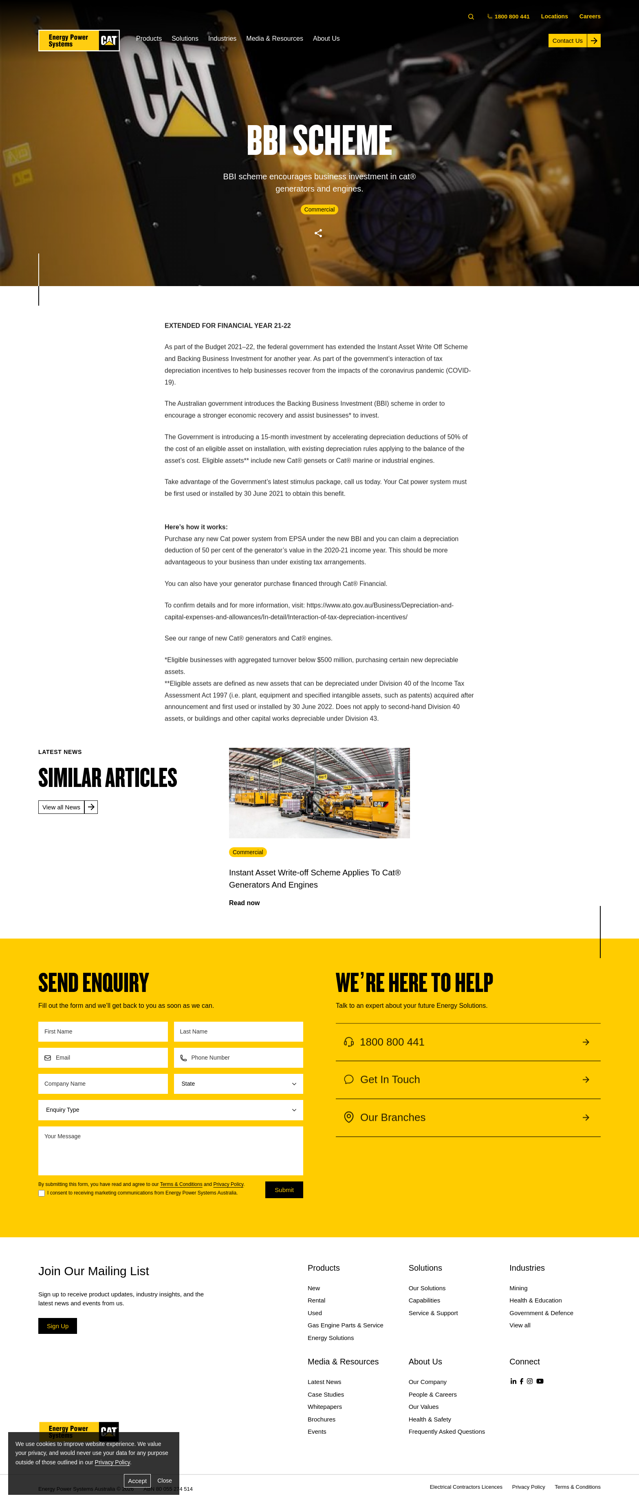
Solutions (185, 38)
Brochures (321, 1419)
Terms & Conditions (181, 1184)
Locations (554, 16)
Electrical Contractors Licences (466, 1487)
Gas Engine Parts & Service (345, 1325)
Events (317, 1431)
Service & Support (433, 1312)
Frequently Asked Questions (447, 1431)
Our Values (424, 1406)
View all (519, 1325)
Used (315, 1312)
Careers (590, 16)
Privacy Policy (228, 1184)
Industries (222, 38)
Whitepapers (325, 1406)
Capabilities (425, 1300)
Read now (244, 902)
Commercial (248, 852)
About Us (326, 38)
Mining (518, 1288)
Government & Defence (541, 1312)
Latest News (325, 1381)
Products (149, 38)
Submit (284, 1189)
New (314, 1288)
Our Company (428, 1381)
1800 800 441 (509, 16)
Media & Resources (274, 38)
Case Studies (326, 1394)
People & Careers (433, 1394)
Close (164, 1480)
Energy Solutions (331, 1337)
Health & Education (535, 1300)
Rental (316, 1300)
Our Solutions (427, 1288)
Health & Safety (430, 1419)
